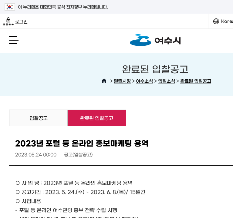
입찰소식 (166, 80)
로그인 (15, 21)
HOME (104, 80)
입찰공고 (38, 117)
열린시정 (122, 80)
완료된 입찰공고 (195, 80)
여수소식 (144, 80)
